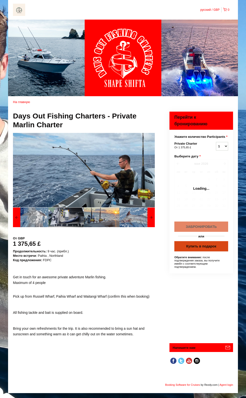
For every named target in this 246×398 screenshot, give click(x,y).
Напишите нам (184, 348)
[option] (30, 217)
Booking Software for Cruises (183, 384)
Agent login (226, 384)
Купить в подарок (201, 246)
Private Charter (189, 146)
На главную (21, 102)
